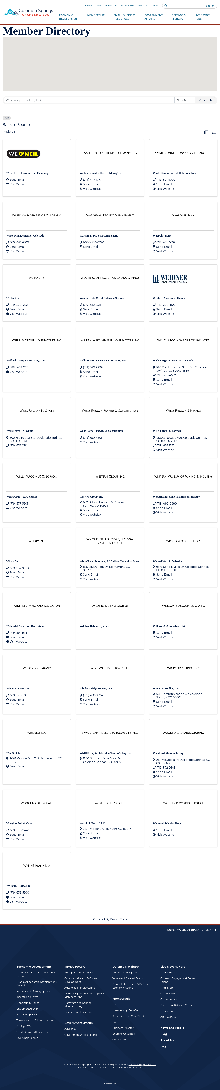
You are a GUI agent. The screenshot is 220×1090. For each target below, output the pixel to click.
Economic (69, 17)
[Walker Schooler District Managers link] (110, 153)
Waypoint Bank (162, 235)
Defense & (179, 17)
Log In (155, 5)
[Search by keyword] (89, 100)
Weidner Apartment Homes (169, 298)
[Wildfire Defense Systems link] (110, 606)
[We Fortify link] (37, 278)
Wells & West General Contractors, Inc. (103, 360)
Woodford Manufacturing (168, 753)
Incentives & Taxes (27, 997)
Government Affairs (78, 1023)
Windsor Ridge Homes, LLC (96, 688)
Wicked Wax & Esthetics (167, 561)
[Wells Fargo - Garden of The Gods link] (183, 340)
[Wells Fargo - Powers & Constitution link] (110, 411)
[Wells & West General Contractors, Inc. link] (109, 340)
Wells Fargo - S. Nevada (167, 430)
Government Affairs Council (80, 1034)
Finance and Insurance (78, 1012)
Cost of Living (168, 993)
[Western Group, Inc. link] (110, 476)
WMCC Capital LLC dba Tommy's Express (105, 753)
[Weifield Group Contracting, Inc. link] (36, 340)
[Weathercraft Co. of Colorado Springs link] (110, 278)
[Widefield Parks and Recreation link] (36, 606)
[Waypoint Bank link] (183, 215)
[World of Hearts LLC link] (110, 803)
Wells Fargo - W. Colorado (21, 496)
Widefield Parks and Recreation (25, 626)
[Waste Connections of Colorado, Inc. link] (183, 153)
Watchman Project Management (99, 235)
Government (153, 17)
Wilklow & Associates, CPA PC (171, 626)
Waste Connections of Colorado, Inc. (174, 173)
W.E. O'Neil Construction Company (27, 173)
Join (98, 5)
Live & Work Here (172, 966)
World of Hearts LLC (92, 823)
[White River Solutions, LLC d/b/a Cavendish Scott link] (110, 541)
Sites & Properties (26, 1014)
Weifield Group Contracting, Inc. (25, 360)
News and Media (172, 1027)
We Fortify (12, 298)
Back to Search (16, 124)
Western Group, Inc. (92, 496)
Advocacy (70, 1029)
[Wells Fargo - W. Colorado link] (36, 476)
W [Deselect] (7, 118)
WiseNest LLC (15, 753)
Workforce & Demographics (33, 991)
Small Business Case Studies (129, 1016)
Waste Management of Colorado (25, 235)
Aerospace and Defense (78, 972)
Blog (163, 1034)
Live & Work (203, 17)
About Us (142, 5)
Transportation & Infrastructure (35, 1020)
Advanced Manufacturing (79, 987)
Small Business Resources (32, 1032)
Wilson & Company (18, 688)
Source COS (111, 5)
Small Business (125, 17)
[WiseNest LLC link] (36, 733)
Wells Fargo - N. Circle (19, 430)
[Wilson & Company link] (37, 668)
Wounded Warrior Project (168, 823)
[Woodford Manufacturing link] (183, 733)
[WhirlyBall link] (37, 541)
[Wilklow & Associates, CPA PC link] (183, 606)
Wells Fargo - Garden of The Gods (173, 360)
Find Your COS (169, 972)
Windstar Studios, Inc (165, 688)
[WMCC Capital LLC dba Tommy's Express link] (110, 733)
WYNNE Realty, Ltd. (18, 885)
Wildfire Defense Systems (94, 626)
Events (88, 5)
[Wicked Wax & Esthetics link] (183, 541)
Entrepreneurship (27, 1008)
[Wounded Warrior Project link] (183, 803)
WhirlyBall (12, 561)
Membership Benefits (125, 1010)
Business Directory (123, 1027)
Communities (168, 999)
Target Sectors (74, 966)
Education (166, 1011)
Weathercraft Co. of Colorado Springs (102, 298)
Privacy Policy (136, 1064)
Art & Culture (168, 1016)
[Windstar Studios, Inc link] (183, 668)
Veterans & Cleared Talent (127, 978)
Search (210, 5)
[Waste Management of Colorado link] (36, 215)
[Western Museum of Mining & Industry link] (183, 476)
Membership (121, 998)
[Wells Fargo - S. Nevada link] (183, 411)
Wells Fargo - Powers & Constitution (101, 430)
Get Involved (119, 1039)
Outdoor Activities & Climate (177, 1005)
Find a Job (166, 987)
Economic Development (33, 966)
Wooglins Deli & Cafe (19, 823)
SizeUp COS (23, 1026)
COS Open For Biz (27, 1037)
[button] (106, 42)
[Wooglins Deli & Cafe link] (37, 803)
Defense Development (126, 972)
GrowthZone (118, 919)
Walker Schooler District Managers (100, 173)
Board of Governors (124, 1033)
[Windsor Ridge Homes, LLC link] (110, 668)
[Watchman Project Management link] (110, 215)
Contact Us (150, 1064)
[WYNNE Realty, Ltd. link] (36, 866)
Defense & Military (125, 966)
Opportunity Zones (27, 1002)
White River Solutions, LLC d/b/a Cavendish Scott (109, 561)
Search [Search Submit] (205, 100)
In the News (127, 5)
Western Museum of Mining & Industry (176, 496)
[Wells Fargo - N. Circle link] (37, 411)
